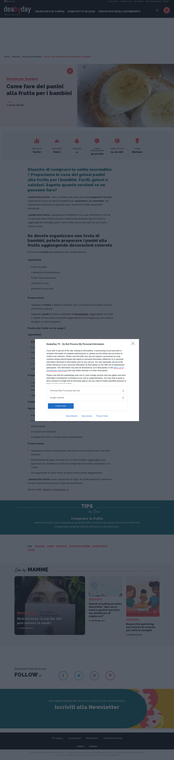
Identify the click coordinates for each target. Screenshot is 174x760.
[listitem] (87, 390)
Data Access (87, 416)
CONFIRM (60, 406)
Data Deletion (71, 416)
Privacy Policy (102, 416)
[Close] (133, 344)
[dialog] (87, 380)
